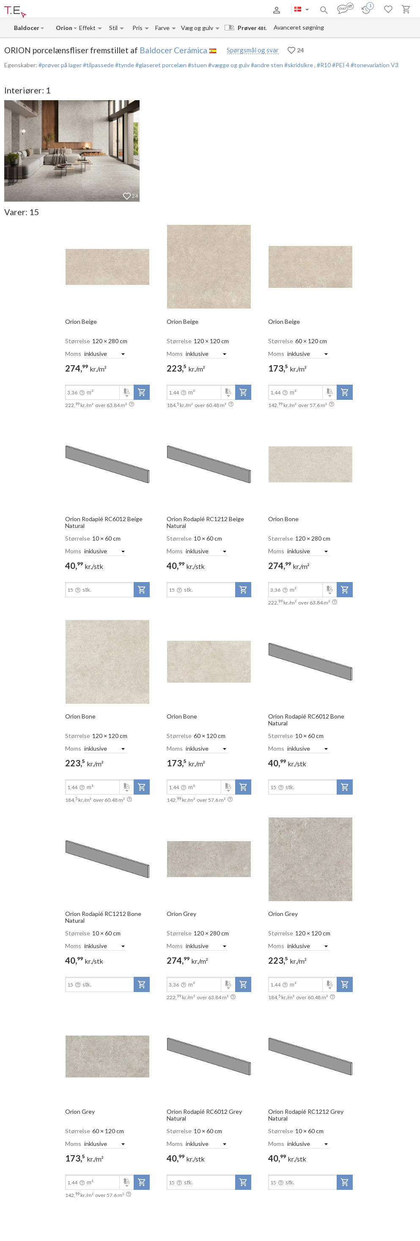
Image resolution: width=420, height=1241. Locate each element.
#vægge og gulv (228, 64)
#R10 (324, 64)
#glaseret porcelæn (160, 64)
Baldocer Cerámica (173, 50)
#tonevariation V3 (374, 64)
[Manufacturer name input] (27, 28)
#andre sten (266, 64)
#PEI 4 (341, 64)
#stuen (197, 64)
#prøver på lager (60, 64)
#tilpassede (98, 64)
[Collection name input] (64, 28)
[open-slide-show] (107, 266)
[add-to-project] (142, 392)
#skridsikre (298, 64)
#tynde (124, 64)
